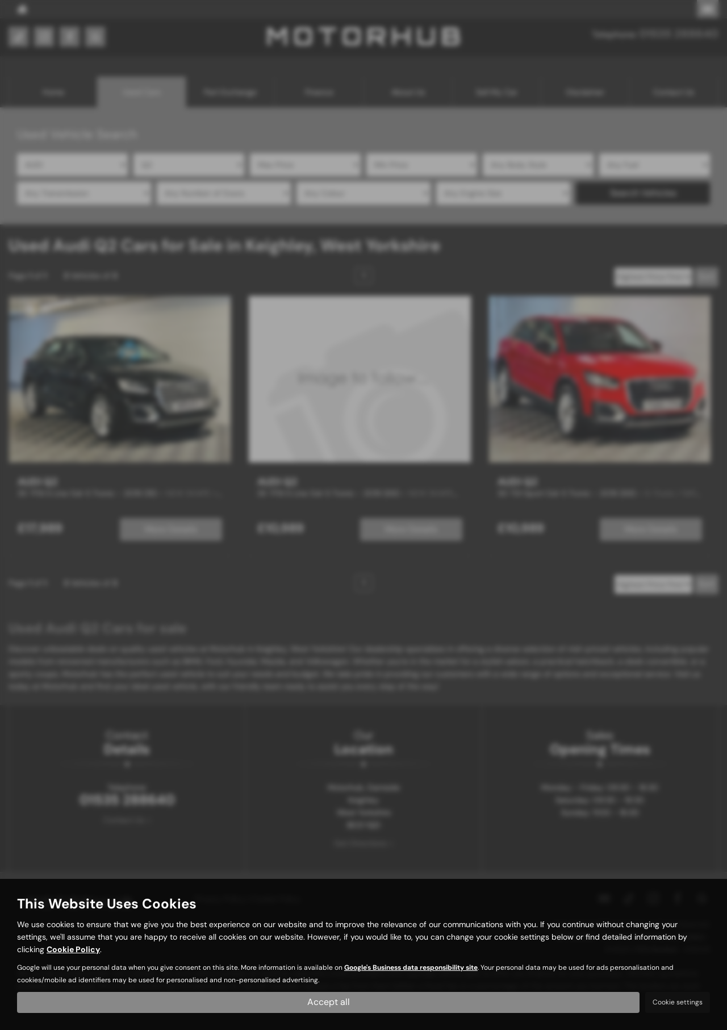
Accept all (328, 1002)
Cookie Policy (73, 949)
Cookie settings (678, 1002)
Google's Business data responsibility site (411, 967)
